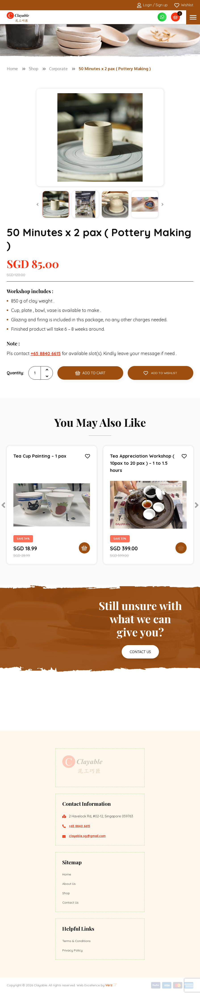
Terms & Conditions (77, 942)
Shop (66, 893)
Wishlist (183, 5)
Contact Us (70, 903)
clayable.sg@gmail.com (89, 835)
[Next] (162, 204)
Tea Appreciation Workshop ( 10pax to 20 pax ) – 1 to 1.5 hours (142, 463)
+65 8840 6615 (80, 825)
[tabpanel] (51, 505)
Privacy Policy (73, 952)
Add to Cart (90, 373)
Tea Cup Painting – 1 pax (39, 456)
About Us (69, 883)
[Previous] (37, 204)
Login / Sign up (152, 5)
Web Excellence (88, 987)
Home (67, 874)
